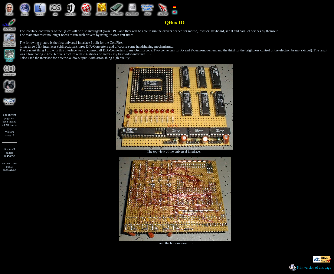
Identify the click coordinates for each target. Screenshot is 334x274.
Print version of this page (314, 267)
